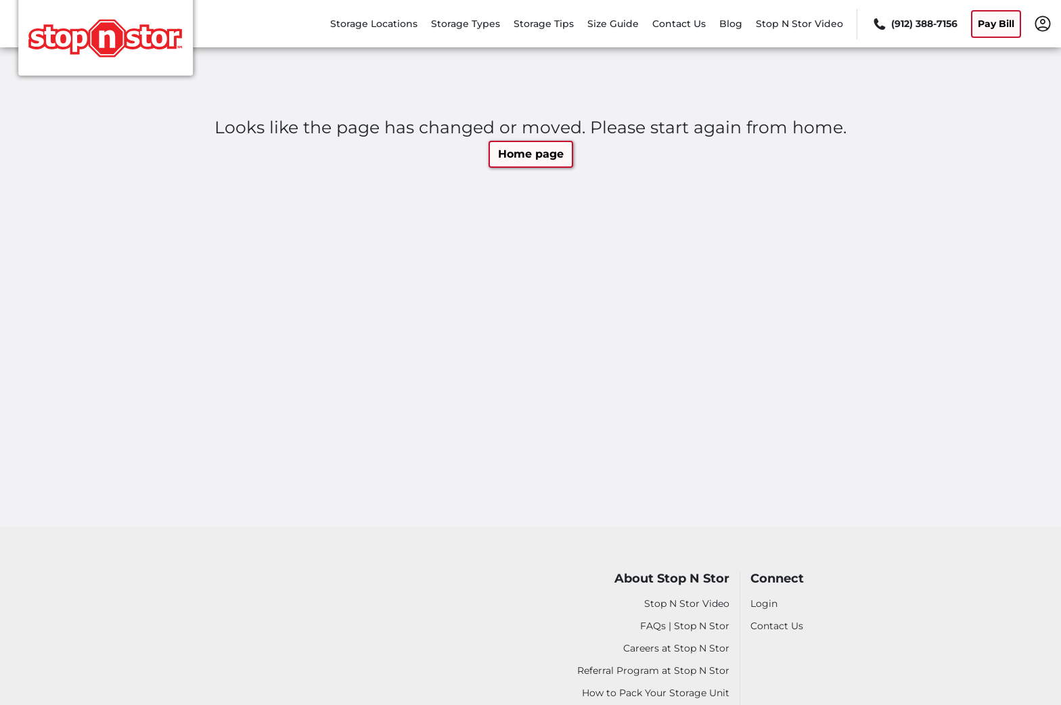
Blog (730, 24)
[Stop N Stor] (105, 42)
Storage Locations (373, 24)
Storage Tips (544, 24)
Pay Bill (996, 24)
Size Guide (613, 24)
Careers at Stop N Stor (676, 648)
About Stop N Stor (671, 579)
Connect (777, 579)
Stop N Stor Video (799, 24)
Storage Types (465, 24)
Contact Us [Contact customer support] (776, 626)
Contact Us (679, 24)
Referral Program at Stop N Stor (653, 670)
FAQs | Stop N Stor (684, 626)
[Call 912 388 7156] (914, 24)
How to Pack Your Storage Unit (655, 693)
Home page (531, 153)
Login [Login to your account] (763, 603)
